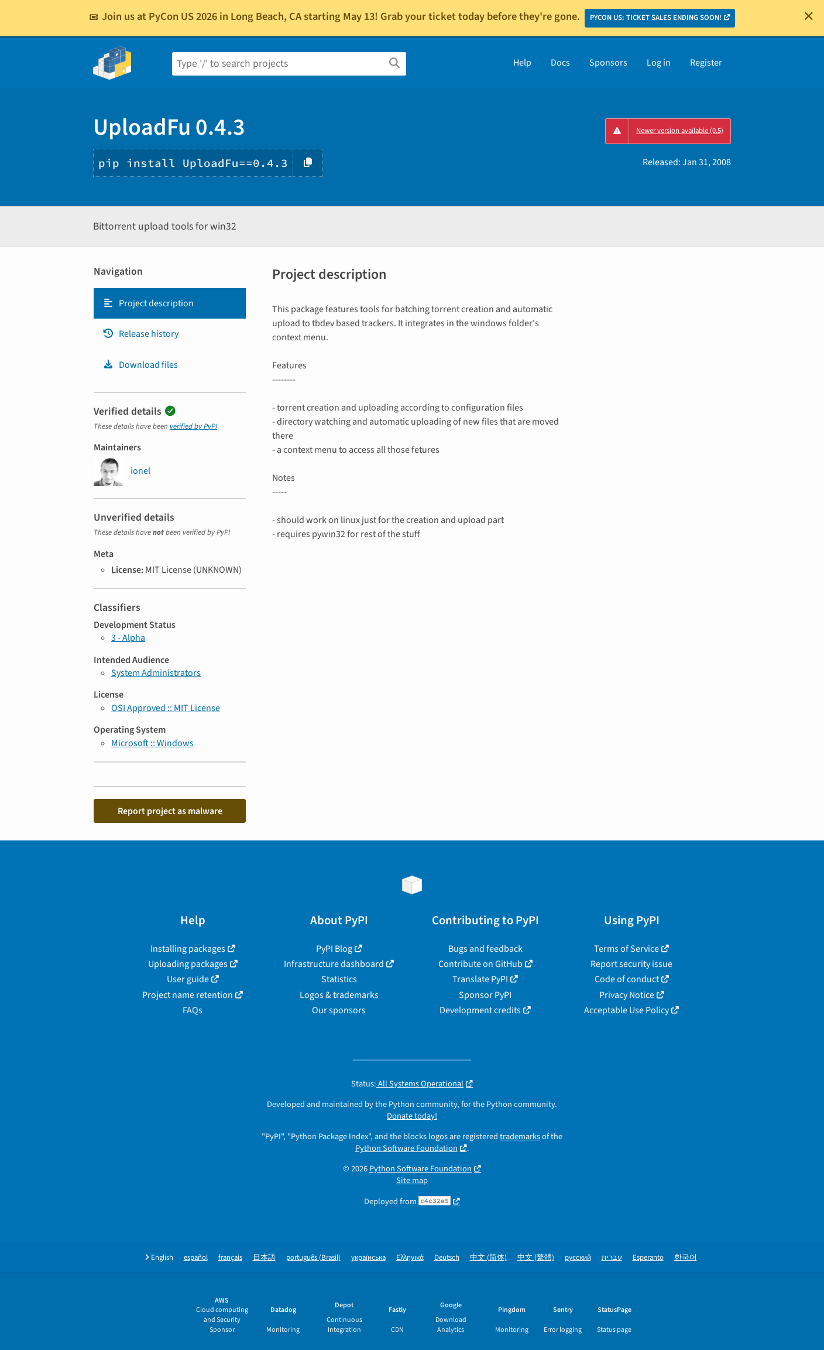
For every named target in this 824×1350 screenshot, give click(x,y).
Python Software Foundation (406, 1148)
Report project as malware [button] (170, 811)
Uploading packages (188, 964)
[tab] (170, 303)
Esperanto (648, 1258)
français (230, 1258)
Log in (659, 62)
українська (368, 1258)
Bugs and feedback (485, 948)
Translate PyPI (480, 979)
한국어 (685, 1258)
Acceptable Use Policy (626, 1010)
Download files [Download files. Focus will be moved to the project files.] (140, 364)
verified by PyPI (193, 426)
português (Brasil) (313, 1258)
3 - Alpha (128, 637)
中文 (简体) (488, 1258)
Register (706, 62)
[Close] (808, 15)
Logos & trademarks (339, 995)
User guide (188, 979)
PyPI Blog (334, 948)
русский (578, 1258)
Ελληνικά (410, 1258)
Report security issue (631, 964)
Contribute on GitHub (480, 964)
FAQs (192, 1010)
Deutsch (446, 1258)
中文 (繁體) (535, 1258)
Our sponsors (339, 1010)
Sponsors (608, 62)
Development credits (480, 1010)
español (196, 1258)
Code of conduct (627, 979)
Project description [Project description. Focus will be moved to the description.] (148, 303)
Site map (412, 1180)
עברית (612, 1258)
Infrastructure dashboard (334, 964)
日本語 (264, 1258)
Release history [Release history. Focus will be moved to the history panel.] (140, 333)
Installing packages (187, 948)
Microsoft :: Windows (152, 743)
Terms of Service (626, 948)
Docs (560, 62)
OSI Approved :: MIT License (165, 708)
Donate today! (412, 1116)
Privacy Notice (626, 995)
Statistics (339, 979)
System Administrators (156, 673)
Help (522, 62)
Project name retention (187, 995)
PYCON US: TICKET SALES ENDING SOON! (656, 17)
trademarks (520, 1136)
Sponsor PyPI (485, 995)
